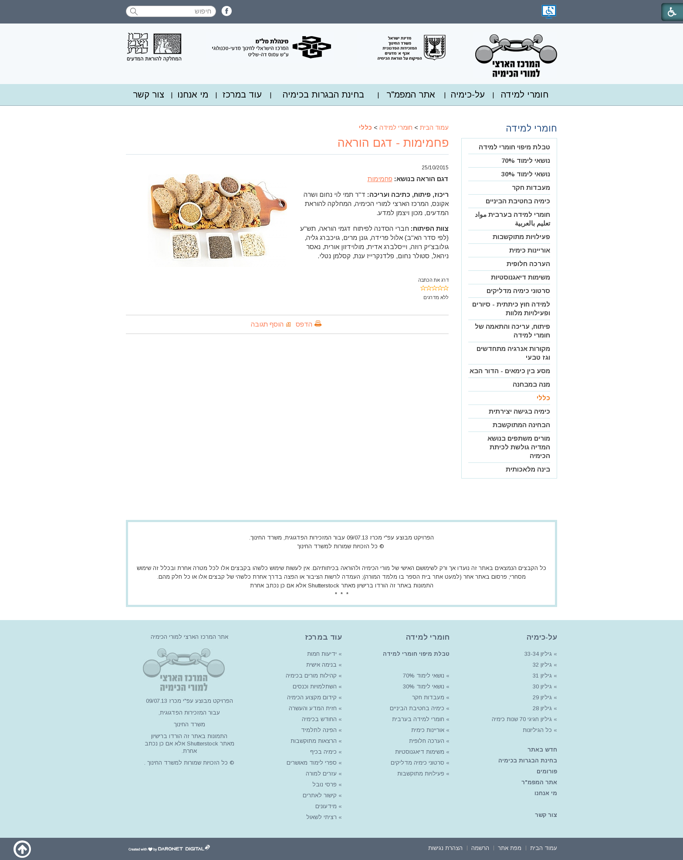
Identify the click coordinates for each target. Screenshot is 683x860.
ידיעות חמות (322, 654)
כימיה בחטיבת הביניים (518, 201)
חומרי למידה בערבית (418, 719)
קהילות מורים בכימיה (311, 675)
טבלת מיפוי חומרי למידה (514, 147)
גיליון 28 (542, 708)
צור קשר (148, 94)
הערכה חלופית (528, 263)
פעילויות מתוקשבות (521, 236)
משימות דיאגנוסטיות (520, 277)
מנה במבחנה (531, 384)
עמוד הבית (434, 127)
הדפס (304, 324)
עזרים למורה (320, 773)
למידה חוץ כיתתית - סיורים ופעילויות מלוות (511, 308)
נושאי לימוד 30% (525, 174)
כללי (365, 127)
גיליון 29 (542, 697)
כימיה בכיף (323, 752)
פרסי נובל (324, 784)
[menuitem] (524, 94)
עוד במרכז (242, 94)
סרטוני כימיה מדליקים (518, 290)
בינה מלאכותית (528, 469)
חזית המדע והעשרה (312, 708)
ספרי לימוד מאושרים (312, 762)
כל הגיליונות (537, 730)
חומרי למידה (524, 94)
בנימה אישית (321, 664)
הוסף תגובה (267, 324)
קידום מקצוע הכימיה (312, 697)
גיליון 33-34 (538, 654)
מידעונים (326, 806)
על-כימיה (468, 94)
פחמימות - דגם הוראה (393, 142)
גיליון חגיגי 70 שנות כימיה (521, 719)
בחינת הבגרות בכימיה (323, 94)
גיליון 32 (542, 664)
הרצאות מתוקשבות (313, 741)
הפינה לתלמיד (318, 730)
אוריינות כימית (529, 250)
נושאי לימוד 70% (525, 160)
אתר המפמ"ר (410, 94)
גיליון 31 (542, 675)
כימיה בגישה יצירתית (519, 411)
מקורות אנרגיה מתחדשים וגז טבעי (513, 353)
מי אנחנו (192, 94)
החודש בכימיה (318, 719)
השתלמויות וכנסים (315, 686)
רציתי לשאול (321, 817)
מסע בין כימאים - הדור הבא (510, 370)
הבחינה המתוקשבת (521, 424)
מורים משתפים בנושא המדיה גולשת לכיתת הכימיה (518, 447)
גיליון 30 (542, 686)
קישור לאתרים (319, 795)
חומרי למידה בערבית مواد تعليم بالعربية (512, 219)
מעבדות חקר (531, 187)
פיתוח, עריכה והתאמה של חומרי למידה (512, 331)
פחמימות (380, 178)
